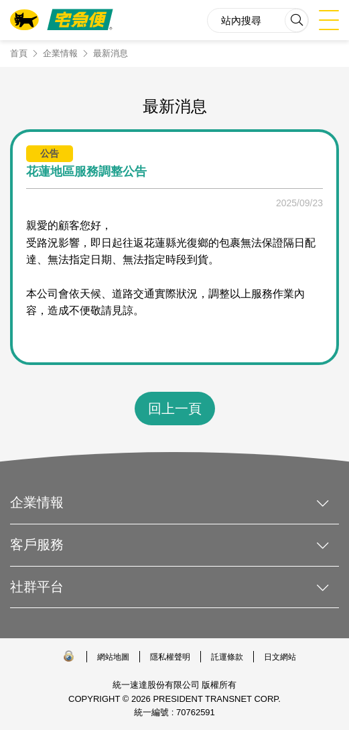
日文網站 (280, 657)
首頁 (18, 53)
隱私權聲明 (170, 657)
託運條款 (227, 657)
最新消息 (110, 53)
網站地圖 (113, 657)
